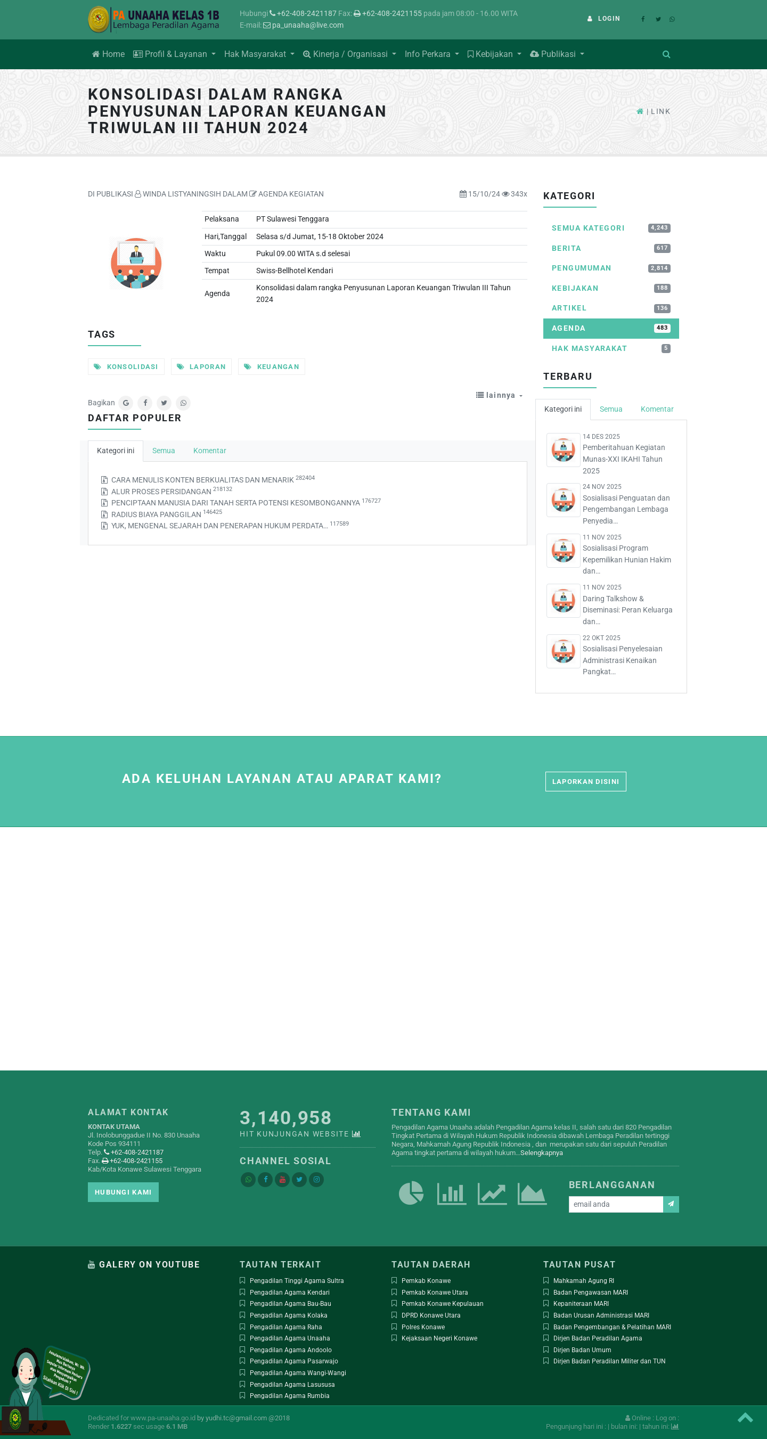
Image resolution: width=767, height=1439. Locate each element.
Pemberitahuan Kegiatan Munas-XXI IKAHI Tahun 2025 (624, 459)
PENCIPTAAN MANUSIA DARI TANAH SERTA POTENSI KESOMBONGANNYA (246, 502)
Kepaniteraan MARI (581, 1303)
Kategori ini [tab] (115, 450)
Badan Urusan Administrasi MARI (601, 1315)
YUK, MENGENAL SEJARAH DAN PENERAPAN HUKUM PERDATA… (230, 525)
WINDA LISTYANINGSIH (178, 194)
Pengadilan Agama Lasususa (292, 1384)
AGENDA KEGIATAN (286, 194)
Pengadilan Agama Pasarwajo (294, 1361)
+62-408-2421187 (303, 13)
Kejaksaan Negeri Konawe (439, 1338)
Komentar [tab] (209, 450)
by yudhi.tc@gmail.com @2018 (243, 1418)
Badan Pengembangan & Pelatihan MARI (612, 1327)
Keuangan (271, 367)
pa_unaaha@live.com (303, 25)
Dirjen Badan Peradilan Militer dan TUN (609, 1361)
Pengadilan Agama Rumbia (290, 1396)
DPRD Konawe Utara (431, 1315)
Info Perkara (429, 54)
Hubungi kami (123, 1192)
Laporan (201, 367)
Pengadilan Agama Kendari (290, 1292)
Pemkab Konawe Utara (435, 1292)
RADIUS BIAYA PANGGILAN (166, 514)
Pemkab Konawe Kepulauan (443, 1303)
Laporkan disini (585, 782)
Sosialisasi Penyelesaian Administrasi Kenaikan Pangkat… (623, 660)
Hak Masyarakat (256, 54)
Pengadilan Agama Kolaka (289, 1315)
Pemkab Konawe (426, 1281)
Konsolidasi (126, 367)
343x (514, 194)
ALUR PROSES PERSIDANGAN (171, 491)
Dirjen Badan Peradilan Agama (597, 1338)
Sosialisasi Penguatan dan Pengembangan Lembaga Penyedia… (626, 510)
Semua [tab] (163, 450)
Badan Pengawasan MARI (590, 1292)
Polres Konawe (423, 1327)
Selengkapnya (541, 1153)
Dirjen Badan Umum (582, 1350)
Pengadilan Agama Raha (286, 1327)
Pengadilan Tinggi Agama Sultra (297, 1281)
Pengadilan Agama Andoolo (291, 1350)
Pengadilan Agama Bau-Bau (290, 1303)
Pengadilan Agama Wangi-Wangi (298, 1373)
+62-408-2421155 (388, 13)
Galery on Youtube (149, 1265)
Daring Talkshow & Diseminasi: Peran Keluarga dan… (628, 610)
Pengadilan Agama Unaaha (290, 1338)
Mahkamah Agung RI (583, 1281)
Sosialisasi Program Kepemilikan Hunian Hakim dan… (627, 560)
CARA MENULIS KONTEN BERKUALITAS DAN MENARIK (213, 480)
